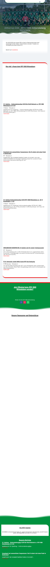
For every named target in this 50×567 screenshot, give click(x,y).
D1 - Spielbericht (7, 156)
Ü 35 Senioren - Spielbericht (10, 264)
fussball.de (15, 50)
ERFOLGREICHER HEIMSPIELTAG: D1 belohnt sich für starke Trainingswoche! (23, 248)
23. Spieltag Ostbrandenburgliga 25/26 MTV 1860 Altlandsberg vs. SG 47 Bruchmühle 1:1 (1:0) (23, 200)
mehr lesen (6, 113)
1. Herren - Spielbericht (9, 108)
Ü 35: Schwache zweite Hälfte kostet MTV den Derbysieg (19, 261)
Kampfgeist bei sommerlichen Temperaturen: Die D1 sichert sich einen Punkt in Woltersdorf (24, 152)
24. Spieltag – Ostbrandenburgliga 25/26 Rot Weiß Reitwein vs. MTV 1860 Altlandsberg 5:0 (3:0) (23, 104)
